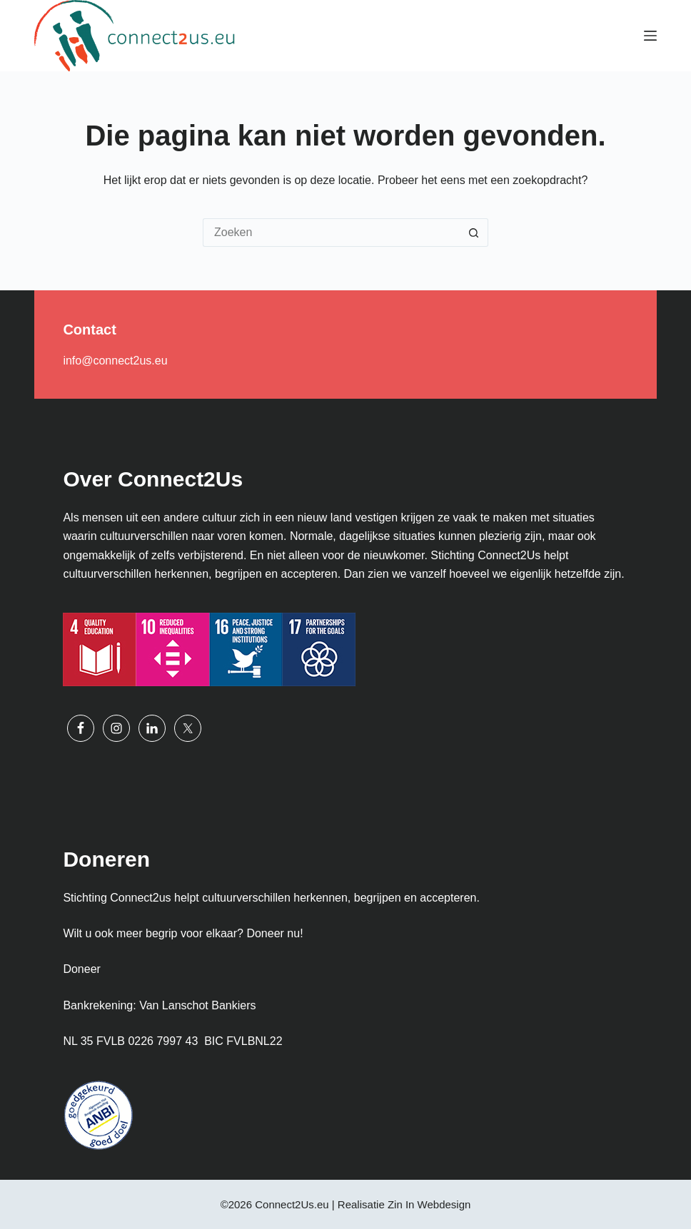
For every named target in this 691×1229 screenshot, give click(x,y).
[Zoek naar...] (331, 232)
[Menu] (650, 35)
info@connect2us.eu (115, 361)
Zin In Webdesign (429, 1204)
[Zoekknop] (474, 232)
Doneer (81, 969)
